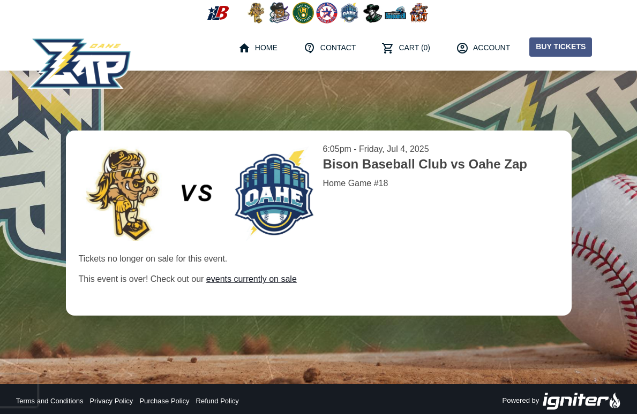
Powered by (562, 401)
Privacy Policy (111, 401)
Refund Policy (217, 401)
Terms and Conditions (50, 401)
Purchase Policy (164, 401)
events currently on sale (251, 278)
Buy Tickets (561, 46)
